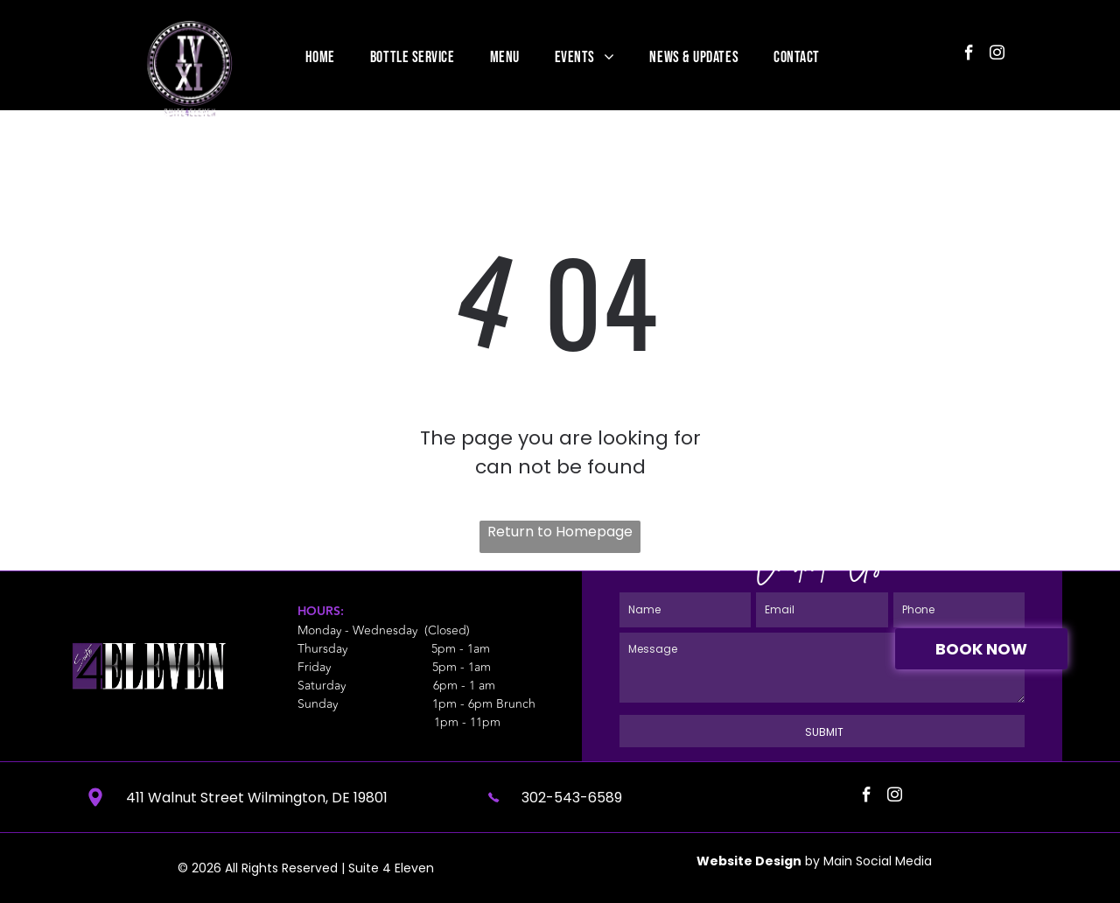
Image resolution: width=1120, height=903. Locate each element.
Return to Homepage (560, 532)
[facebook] (969, 55)
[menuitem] (320, 57)
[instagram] (997, 55)
